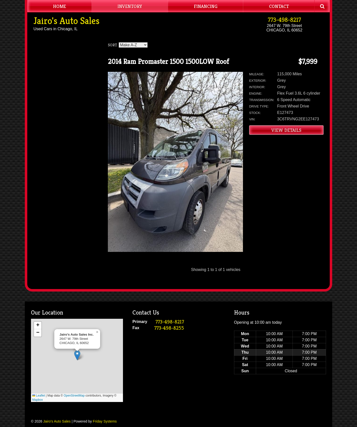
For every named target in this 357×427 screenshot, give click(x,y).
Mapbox (37, 399)
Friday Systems (105, 421)
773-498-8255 (169, 328)
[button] (77, 355)
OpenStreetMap (74, 395)
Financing (205, 6)
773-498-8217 (284, 20)
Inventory (130, 6)
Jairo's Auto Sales (66, 21)
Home (59, 6)
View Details (286, 130)
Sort (112, 45)
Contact (279, 6)
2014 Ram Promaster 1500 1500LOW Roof (168, 61)
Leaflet (38, 395)
